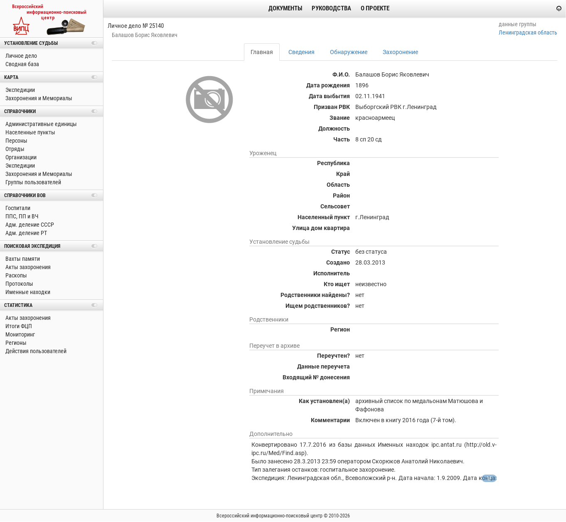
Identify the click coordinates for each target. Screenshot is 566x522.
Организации (20, 157)
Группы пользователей (32, 182)
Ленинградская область (528, 32)
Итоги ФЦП (18, 326)
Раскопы (15, 275)
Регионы (15, 342)
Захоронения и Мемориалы (38, 98)
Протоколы (18, 283)
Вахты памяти (22, 258)
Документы (285, 8)
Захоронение (400, 52)
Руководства (331, 8)
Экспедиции (19, 90)
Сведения (301, 52)
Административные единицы (40, 124)
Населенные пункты (29, 132)
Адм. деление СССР (29, 224)
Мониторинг (19, 334)
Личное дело (20, 55)
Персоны (15, 140)
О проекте (375, 8)
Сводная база (21, 64)
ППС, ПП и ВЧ (21, 216)
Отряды (14, 149)
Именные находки (27, 292)
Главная (262, 52)
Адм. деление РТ (25, 233)
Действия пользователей (35, 351)
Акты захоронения (27, 267)
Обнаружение (348, 52)
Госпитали (17, 208)
